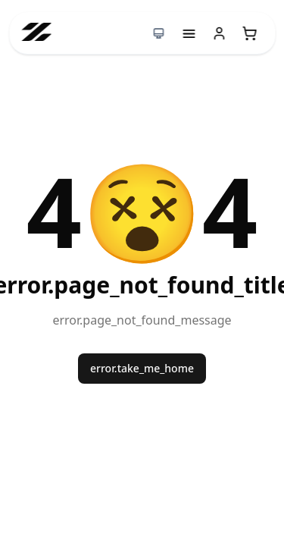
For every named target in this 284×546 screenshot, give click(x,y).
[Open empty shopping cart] (249, 33)
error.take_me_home (142, 368)
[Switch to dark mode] (158, 33)
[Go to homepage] (36, 33)
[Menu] (188, 33)
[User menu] (219, 33)
